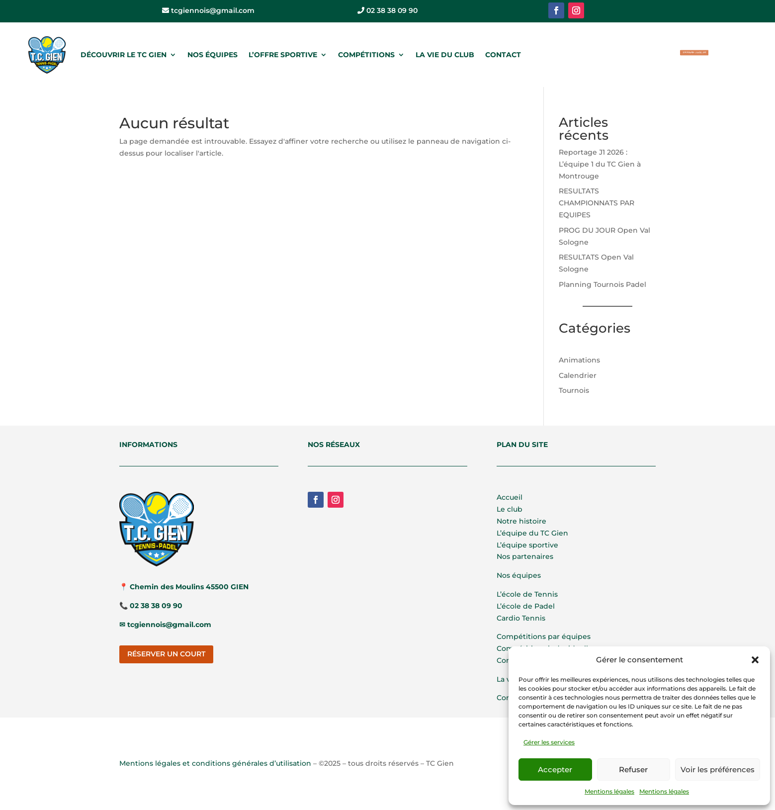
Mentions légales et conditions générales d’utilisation (215, 763)
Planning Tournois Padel (602, 284)
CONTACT (503, 54)
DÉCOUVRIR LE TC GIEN (124, 54)
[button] (755, 660)
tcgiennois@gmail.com (208, 10)
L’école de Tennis (527, 594)
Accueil (509, 497)
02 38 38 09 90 (387, 10)
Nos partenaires (525, 556)
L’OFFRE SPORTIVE (283, 54)
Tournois (574, 390)
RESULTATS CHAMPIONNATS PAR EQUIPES (596, 202)
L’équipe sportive (527, 544)
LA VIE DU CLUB (445, 54)
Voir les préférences (718, 769)
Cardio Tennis (521, 618)
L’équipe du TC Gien (532, 533)
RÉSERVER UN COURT (694, 52)
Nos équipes (519, 575)
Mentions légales (609, 791)
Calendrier (578, 375)
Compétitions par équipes (544, 636)
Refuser (633, 769)
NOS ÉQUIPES (212, 54)
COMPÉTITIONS (366, 54)
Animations (579, 360)
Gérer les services (549, 742)
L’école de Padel (526, 606)
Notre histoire (521, 521)
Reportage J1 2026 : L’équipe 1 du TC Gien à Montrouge (600, 164)
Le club (509, 509)
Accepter (555, 769)
